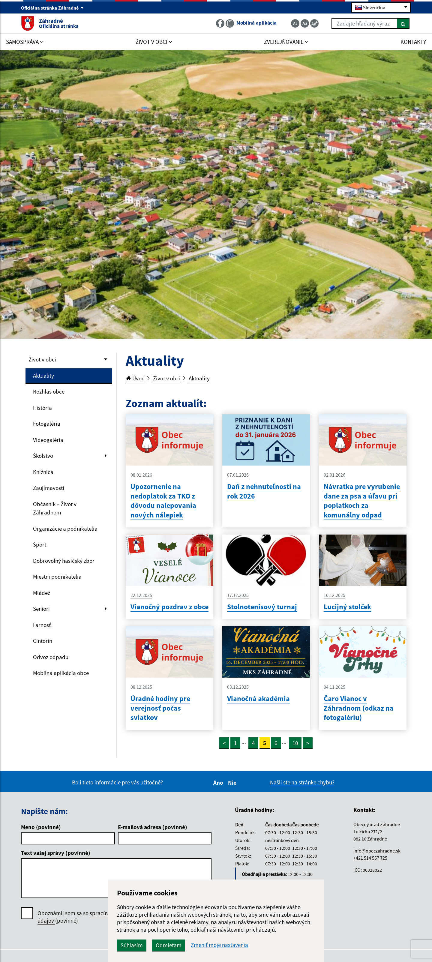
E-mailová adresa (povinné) (152, 827)
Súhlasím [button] (132, 945)
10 (295, 743)
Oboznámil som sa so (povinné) (92, 917)
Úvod (135, 378)
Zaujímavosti (48, 487)
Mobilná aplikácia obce (61, 672)
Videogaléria (48, 439)
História (42, 407)
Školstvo (43, 455)
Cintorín (42, 640)
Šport (39, 544)
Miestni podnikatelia (57, 576)
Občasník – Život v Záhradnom (54, 508)
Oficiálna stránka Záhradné (52, 8)
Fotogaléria (46, 423)
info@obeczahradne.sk (376, 851)
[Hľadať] (403, 23)
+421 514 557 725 (370, 858)
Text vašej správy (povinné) (55, 852)
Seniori (41, 608)
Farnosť (42, 624)
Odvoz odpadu (50, 657)
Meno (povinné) (41, 827)
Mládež (41, 592)
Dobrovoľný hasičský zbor (63, 560)
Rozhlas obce (48, 391)
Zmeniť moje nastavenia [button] (219, 945)
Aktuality (43, 375)
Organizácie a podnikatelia (65, 528)
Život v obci (42, 359)
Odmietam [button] (169, 945)
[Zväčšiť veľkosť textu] (314, 23)
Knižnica (43, 471)
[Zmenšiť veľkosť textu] (295, 23)
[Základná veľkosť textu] (305, 23)
